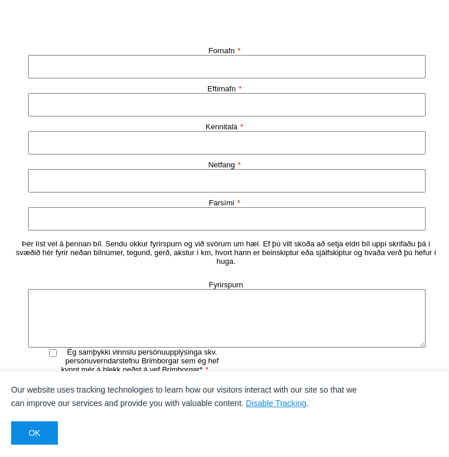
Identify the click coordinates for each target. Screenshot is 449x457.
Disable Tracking (276, 403)
